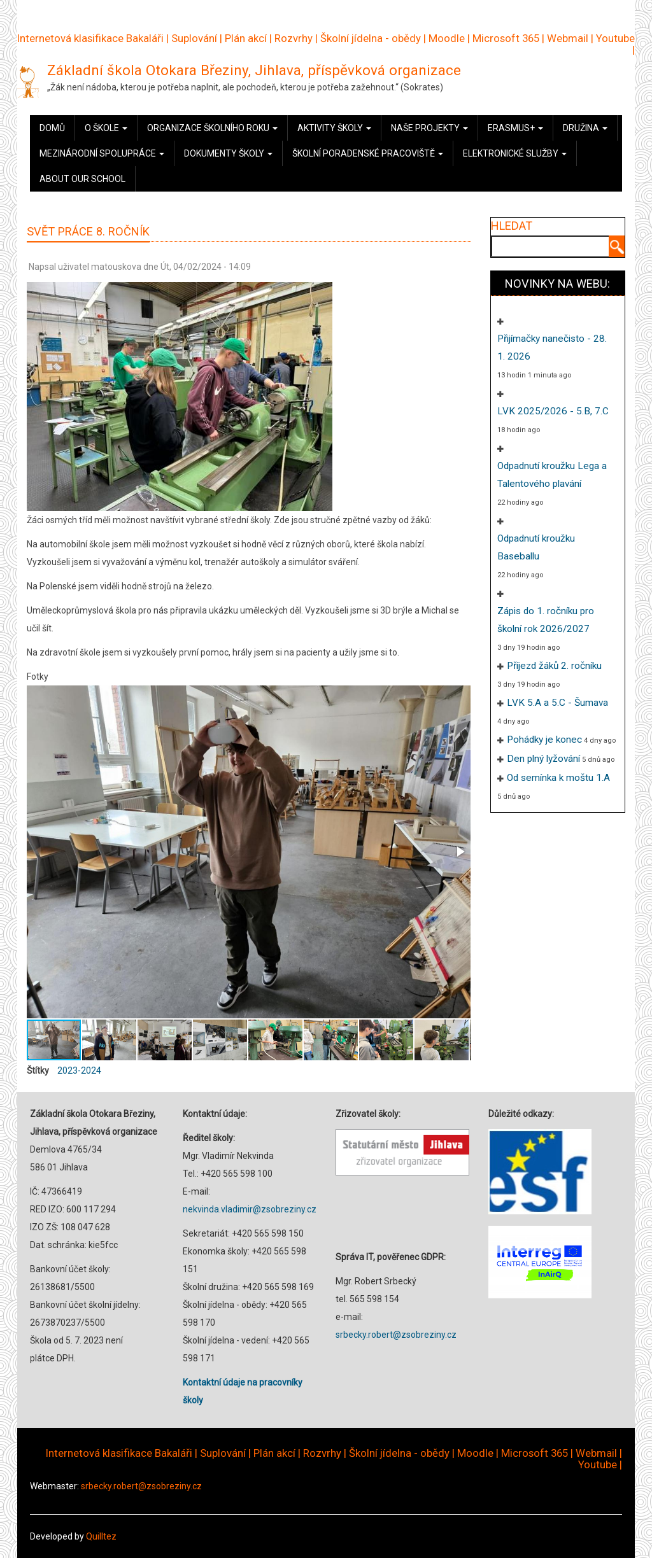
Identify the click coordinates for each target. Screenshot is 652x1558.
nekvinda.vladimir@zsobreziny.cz (249, 1209)
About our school (82, 179)
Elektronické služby (515, 153)
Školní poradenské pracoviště (367, 153)
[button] (460, 851)
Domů (52, 128)
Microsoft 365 (505, 38)
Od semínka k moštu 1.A (558, 777)
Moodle (447, 38)
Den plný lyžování (543, 758)
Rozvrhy (293, 38)
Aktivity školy (334, 128)
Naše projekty (429, 128)
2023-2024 (79, 1070)
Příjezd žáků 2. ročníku (554, 665)
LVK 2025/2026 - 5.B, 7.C (553, 411)
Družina (585, 128)
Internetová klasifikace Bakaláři (90, 38)
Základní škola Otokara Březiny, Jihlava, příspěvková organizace (254, 70)
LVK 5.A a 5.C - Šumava (557, 702)
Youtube (615, 38)
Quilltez (101, 1536)
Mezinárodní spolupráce (101, 153)
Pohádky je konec (544, 739)
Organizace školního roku (212, 128)
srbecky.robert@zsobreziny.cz (396, 1335)
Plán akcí (246, 38)
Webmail (567, 38)
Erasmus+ (515, 128)
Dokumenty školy (228, 153)
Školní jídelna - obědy (370, 38)
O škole (106, 128)
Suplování (194, 38)
